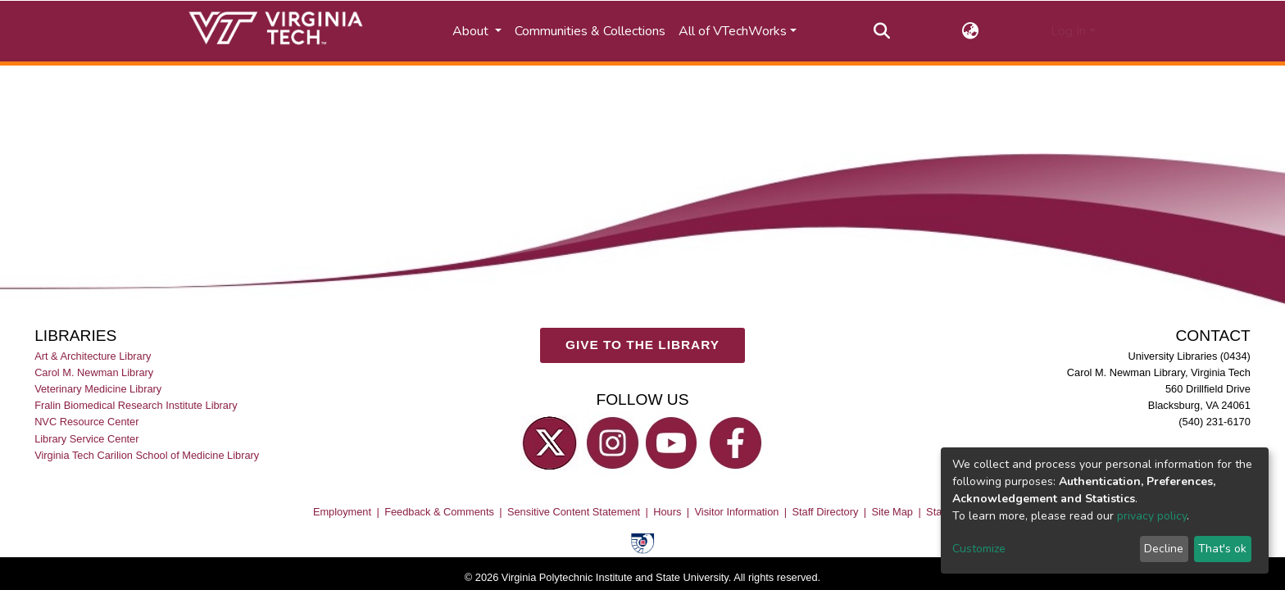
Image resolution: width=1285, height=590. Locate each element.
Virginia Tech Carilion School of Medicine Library (146, 455)
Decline (1163, 548)
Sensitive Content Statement (573, 512)
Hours (667, 512)
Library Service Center (86, 439)
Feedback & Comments (439, 512)
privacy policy (1152, 516)
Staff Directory (825, 512)
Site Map (892, 512)
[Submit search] (882, 31)
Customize (979, 548)
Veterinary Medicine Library (97, 390)
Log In (1068, 31)
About (472, 31)
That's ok (1222, 548)
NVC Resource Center (86, 422)
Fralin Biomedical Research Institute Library (136, 406)
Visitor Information (737, 512)
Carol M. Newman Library (93, 373)
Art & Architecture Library (92, 357)
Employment (342, 512)
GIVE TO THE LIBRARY (642, 345)
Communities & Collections (590, 31)
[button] (970, 31)
